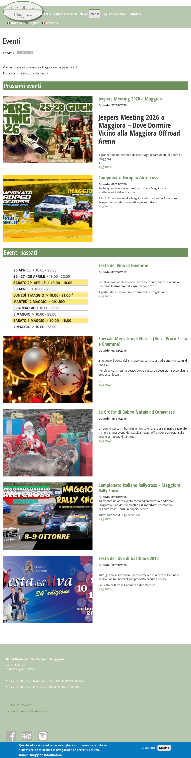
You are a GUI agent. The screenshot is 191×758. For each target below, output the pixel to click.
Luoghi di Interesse (64, 14)
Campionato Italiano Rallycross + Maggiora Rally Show (139, 487)
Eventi (94, 14)
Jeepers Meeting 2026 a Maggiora (130, 98)
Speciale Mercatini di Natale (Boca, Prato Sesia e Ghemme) (142, 341)
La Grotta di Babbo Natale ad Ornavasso (136, 411)
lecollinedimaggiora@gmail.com (26, 711)
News (84, 14)
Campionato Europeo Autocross (128, 177)
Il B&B (18, 14)
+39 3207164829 (21, 705)
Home (8, 14)
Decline (164, 749)
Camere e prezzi (36, 14)
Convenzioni (117, 14)
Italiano (14, 23)
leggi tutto (105, 167)
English (32, 23)
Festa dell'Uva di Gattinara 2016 (128, 558)
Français (50, 23)
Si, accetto (148, 749)
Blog (104, 14)
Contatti (134, 14)
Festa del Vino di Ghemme (123, 265)
